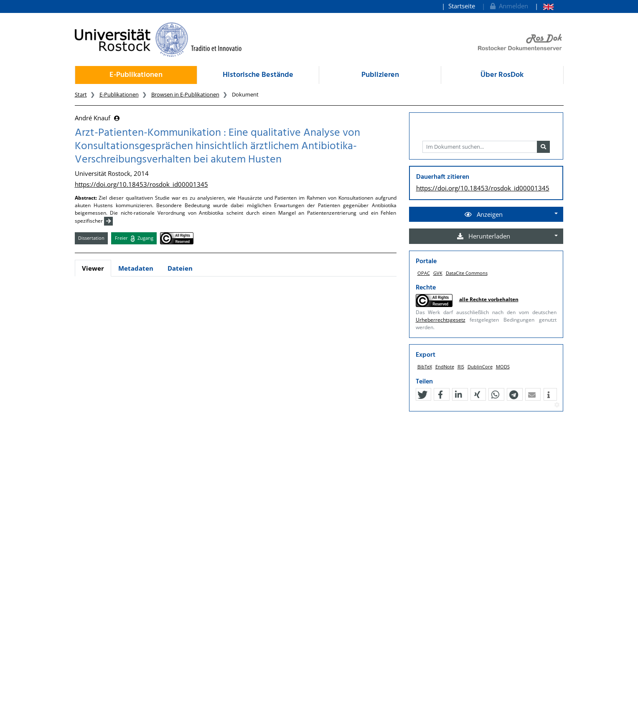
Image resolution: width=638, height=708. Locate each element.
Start (81, 94)
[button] (422, 394)
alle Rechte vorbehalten (489, 299)
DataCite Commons (467, 273)
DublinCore (480, 366)
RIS (461, 366)
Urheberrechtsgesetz (440, 319)
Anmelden (508, 6)
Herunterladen (483, 236)
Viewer (93, 268)
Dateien (180, 268)
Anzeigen (484, 214)
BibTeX (424, 366)
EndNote (444, 366)
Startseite (461, 6)
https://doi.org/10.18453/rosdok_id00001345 (141, 184)
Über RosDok (502, 75)
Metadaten (135, 268)
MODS (503, 366)
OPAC (423, 273)
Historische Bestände (258, 75)
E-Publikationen (136, 75)
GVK (437, 273)
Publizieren (380, 75)
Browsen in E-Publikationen (185, 94)
